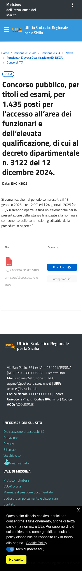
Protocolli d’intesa (16, 480)
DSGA (8, 73)
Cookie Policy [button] (36, 543)
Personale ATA (51, 53)
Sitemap (9, 449)
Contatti (9, 504)
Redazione (11, 437)
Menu (6, 30)
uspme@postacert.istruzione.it (29, 383)
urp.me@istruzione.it (22, 388)
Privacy (8, 443)
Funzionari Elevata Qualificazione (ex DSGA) (35, 57)
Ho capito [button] (16, 559)
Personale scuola (25, 53)
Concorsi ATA (15, 62)
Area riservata (16, 463)
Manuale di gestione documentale (28, 492)
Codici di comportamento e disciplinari (30, 498)
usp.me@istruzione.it (30, 378)
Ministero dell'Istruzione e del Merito (21, 10)
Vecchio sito (12, 455)
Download (62, 267)
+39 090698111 (35, 372)
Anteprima (62, 279)
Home (5, 53)
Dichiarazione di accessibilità (23, 431)
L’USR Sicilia (12, 486)
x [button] (78, 509)
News (69, 53)
